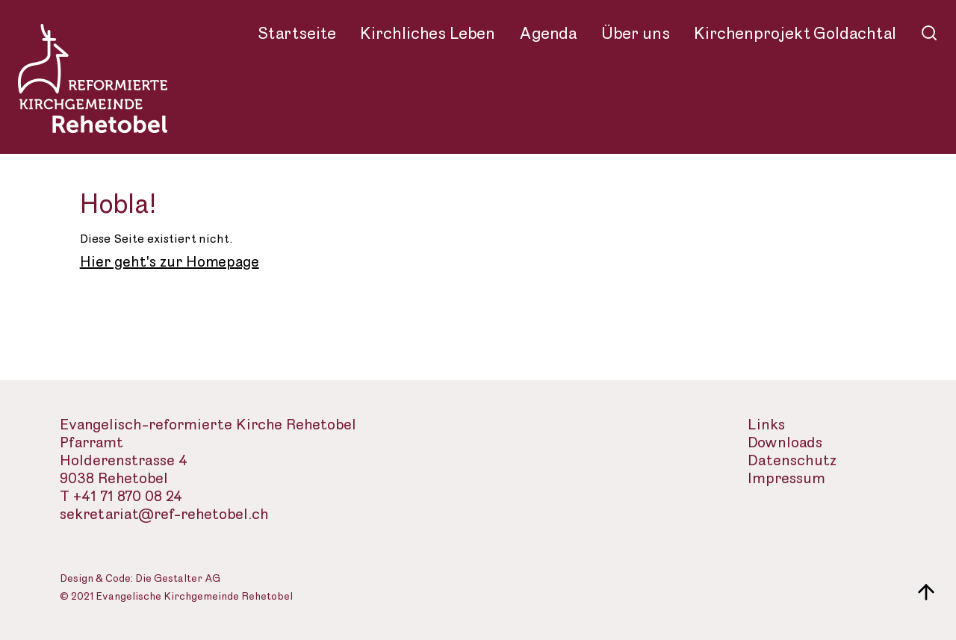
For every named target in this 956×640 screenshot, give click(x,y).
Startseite (297, 33)
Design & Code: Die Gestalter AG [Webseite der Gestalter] (140, 579)
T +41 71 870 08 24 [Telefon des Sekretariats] (121, 497)
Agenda (548, 33)
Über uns (635, 33)
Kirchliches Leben (427, 33)
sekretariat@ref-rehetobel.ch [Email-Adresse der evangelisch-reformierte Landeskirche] (164, 515)
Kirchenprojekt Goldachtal (795, 33)
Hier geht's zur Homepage (169, 262)
